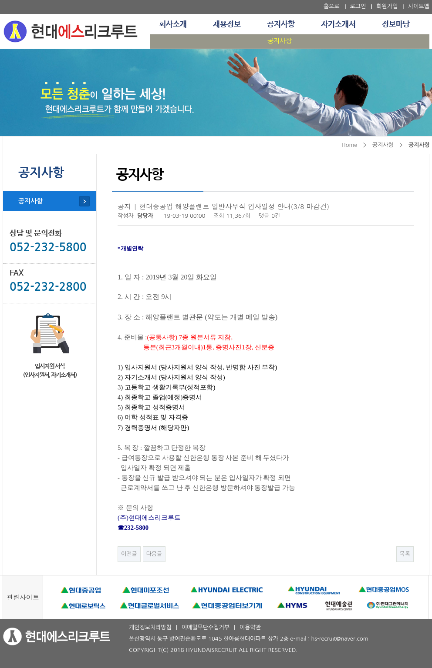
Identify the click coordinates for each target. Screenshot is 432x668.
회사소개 (173, 24)
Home (349, 145)
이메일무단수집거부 (206, 627)
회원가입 (387, 6)
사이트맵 (418, 6)
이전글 (129, 554)
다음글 (154, 554)
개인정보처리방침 (150, 627)
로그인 (358, 6)
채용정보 (227, 24)
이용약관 (250, 627)
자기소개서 (338, 24)
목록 (405, 554)
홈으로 (332, 6)
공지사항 (281, 24)
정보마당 (396, 24)
